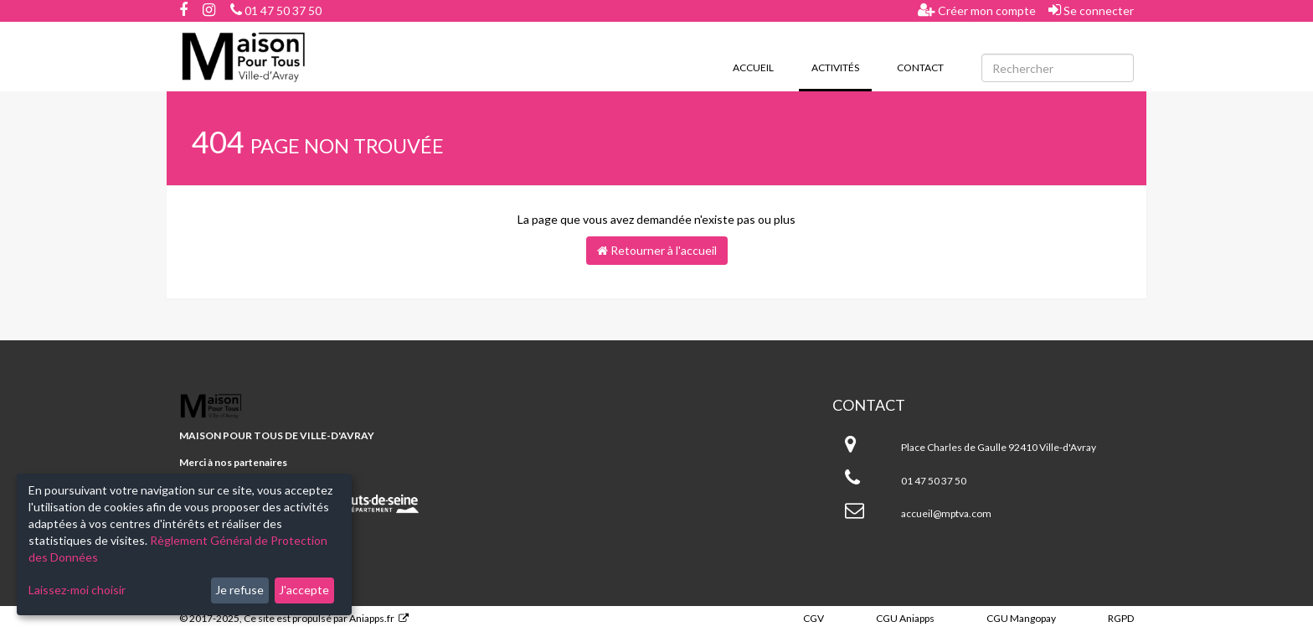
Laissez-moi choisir (77, 590)
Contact (920, 67)
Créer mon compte (977, 10)
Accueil (753, 67)
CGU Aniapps (905, 618)
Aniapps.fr (371, 618)
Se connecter (1091, 10)
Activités (841, 66)
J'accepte (304, 590)
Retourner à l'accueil (657, 250)
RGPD (1121, 618)
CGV (813, 618)
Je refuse (239, 590)
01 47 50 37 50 (276, 10)
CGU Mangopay (1021, 618)
